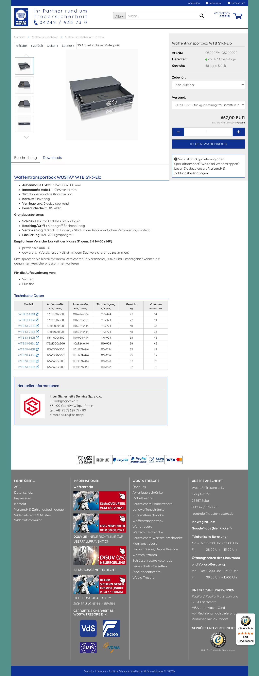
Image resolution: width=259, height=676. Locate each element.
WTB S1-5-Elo (28, 367)
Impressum (214, 2)
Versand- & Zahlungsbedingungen (40, 509)
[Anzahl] (208, 132)
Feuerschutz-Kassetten (150, 566)
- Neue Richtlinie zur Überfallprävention (98, 539)
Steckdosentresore (147, 572)
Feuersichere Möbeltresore (152, 504)
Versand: (179, 97)
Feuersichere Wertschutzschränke (158, 538)
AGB (17, 487)
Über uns (139, 487)
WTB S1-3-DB (28, 337)
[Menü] (252, 615)
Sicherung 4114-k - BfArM (94, 604)
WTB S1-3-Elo (28, 343)
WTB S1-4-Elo (28, 355)
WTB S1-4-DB (28, 349)
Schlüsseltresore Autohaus (152, 560)
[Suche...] (119, 15)
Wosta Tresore (144, 577)
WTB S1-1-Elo (28, 320)
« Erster (21, 46)
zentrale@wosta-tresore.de (213, 513)
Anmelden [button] (194, 2)
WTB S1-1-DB (28, 314)
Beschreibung (25, 157)
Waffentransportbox (148, 521)
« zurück (37, 46)
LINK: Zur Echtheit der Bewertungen (218, 650)
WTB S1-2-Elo (28, 332)
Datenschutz (236, 2)
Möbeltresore (143, 498)
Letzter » (68, 46)
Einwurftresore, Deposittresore (155, 549)
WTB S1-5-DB (28, 361)
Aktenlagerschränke (148, 492)
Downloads (52, 157)
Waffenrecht (83, 487)
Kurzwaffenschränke (148, 515)
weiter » (52, 46)
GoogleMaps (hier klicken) (212, 528)
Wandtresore (142, 526)
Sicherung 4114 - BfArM (92, 598)
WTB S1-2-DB (28, 326)
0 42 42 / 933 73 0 (205, 507)
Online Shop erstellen (124, 671)
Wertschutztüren (145, 555)
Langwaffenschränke (149, 509)
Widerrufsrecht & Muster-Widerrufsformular (32, 517)
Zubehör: (179, 77)
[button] (26, 137)
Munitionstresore (145, 543)
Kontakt (20, 504)
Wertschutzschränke (148, 532)
